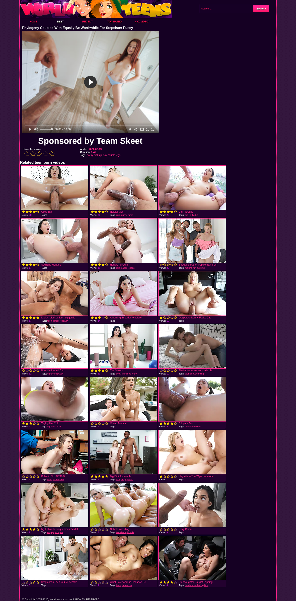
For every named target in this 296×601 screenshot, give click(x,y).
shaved (193, 373)
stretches (126, 373)
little (206, 585)
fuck (57, 532)
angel (134, 373)
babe (123, 532)
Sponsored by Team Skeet (90, 140)
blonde (130, 532)
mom (130, 215)
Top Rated (114, 21)
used (49, 479)
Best (60, 21)
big (196, 215)
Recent (87, 21)
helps (123, 479)
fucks (97, 155)
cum (118, 215)
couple (111, 155)
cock (59, 426)
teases (131, 268)
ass (54, 426)
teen (49, 320)
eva (61, 532)
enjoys (197, 426)
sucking (201, 268)
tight (49, 373)
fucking (188, 268)
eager (124, 268)
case (61, 479)
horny (90, 155)
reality (65, 320)
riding (201, 373)
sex (130, 585)
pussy (103, 155)
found (56, 479)
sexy (118, 373)
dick (187, 215)
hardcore (56, 320)
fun (194, 268)
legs (118, 155)
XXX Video (142, 21)
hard (187, 585)
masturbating (197, 585)
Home (33, 21)
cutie (192, 215)
